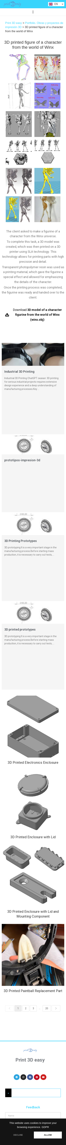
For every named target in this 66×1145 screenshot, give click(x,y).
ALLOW (48, 1135)
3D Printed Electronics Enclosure (33, 762)
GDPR (45, 1127)
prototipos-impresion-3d (22, 460)
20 (46, 1008)
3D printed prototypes (20, 629)
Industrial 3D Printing (19, 371)
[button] (33, 12)
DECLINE (18, 1135)
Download (37, 315)
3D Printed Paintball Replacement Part (33, 989)
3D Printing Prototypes (20, 541)
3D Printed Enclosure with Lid (33, 836)
